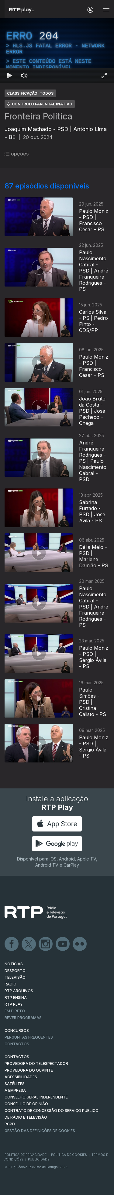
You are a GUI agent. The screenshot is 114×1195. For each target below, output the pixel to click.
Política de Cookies (69, 1155)
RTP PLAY (14, 1004)
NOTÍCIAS (14, 964)
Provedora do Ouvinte (29, 1070)
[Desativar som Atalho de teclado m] (24, 75)
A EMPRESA (15, 1090)
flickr (80, 944)
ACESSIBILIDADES (21, 1077)
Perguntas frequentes (29, 1037)
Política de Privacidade (26, 1155)
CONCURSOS (17, 1030)
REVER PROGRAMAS (23, 1017)
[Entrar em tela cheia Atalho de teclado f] (104, 75)
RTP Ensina (16, 997)
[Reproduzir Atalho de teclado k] (9, 75)
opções (17, 154)
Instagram (46, 944)
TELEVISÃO (15, 977)
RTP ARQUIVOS (19, 991)
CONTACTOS (17, 1056)
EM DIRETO (15, 1011)
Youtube (63, 944)
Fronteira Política (38, 116)
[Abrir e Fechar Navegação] (106, 10)
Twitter (29, 944)
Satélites (15, 1083)
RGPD (10, 1124)
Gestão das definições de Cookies (40, 1130)
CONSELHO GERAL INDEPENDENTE (36, 1097)
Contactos (17, 1044)
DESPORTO (15, 970)
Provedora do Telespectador (36, 1063)
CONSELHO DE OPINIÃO (26, 1104)
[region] (57, 50)
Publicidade (38, 1159)
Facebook (12, 944)
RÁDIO (10, 984)
